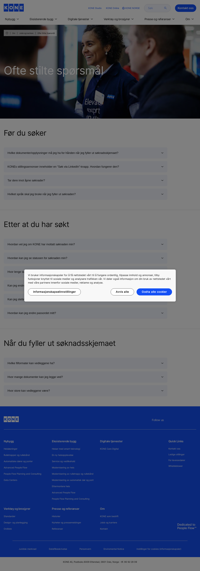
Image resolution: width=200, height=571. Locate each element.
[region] (100, 285)
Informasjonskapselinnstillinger (54, 291)
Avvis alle (122, 291)
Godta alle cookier (154, 291)
